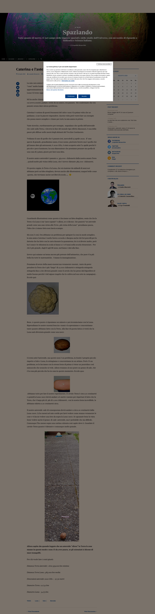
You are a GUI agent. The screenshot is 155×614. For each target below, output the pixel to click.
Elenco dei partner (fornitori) (54, 89)
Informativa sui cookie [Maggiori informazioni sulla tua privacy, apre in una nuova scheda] (68, 80)
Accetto (84, 96)
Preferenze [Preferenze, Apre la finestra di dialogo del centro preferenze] (71, 96)
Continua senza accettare (104, 64)
